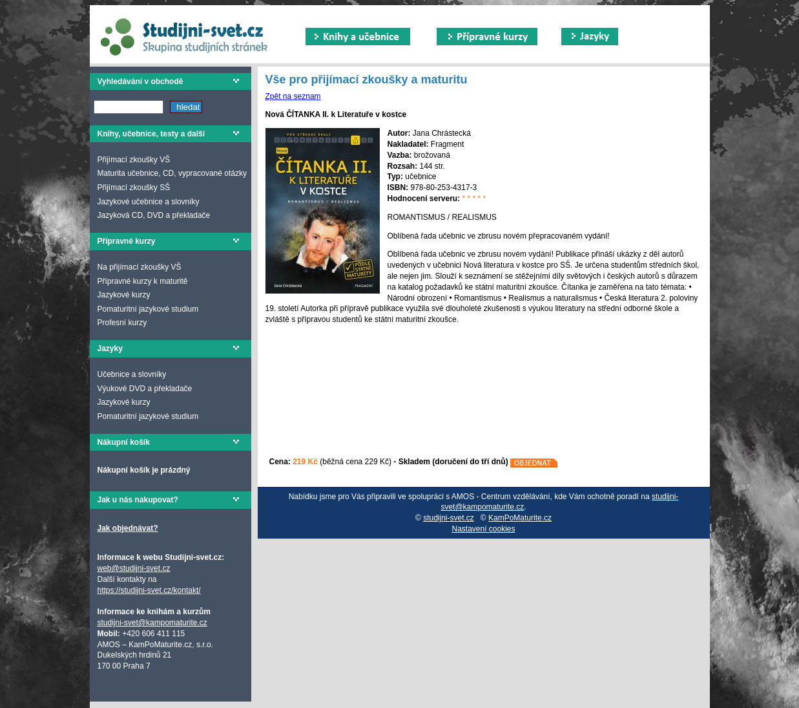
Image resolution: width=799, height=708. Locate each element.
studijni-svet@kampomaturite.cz (152, 622)
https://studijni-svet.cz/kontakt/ (149, 590)
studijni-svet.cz (448, 517)
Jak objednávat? (128, 528)
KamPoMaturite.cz (520, 517)
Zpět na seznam (293, 96)
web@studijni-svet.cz (134, 568)
